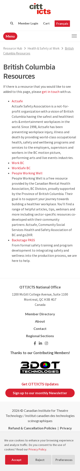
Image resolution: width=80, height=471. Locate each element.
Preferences (64, 460)
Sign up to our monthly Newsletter (40, 393)
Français (62, 23)
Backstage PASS (23, 240)
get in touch (51, 91)
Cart (46, 23)
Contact (40, 328)
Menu (10, 36)
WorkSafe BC (21, 168)
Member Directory (40, 314)
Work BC (18, 163)
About (40, 321)
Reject (40, 460)
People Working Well (27, 173)
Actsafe (17, 101)
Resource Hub (12, 48)
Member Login (28, 23)
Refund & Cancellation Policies (32, 428)
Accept (17, 460)
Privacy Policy (37, 449)
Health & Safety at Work (44, 48)
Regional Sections (40, 336)
